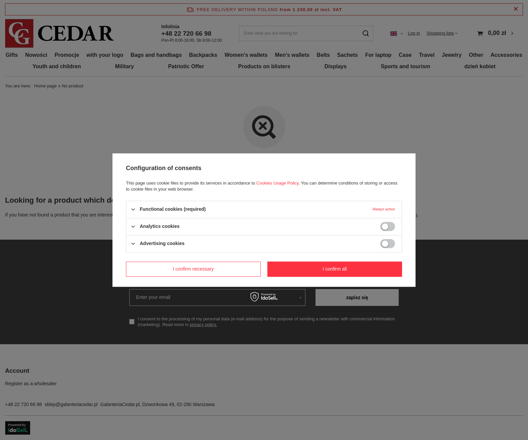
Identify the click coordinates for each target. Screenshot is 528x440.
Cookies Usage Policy (277, 183)
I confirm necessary (193, 269)
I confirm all (335, 269)
